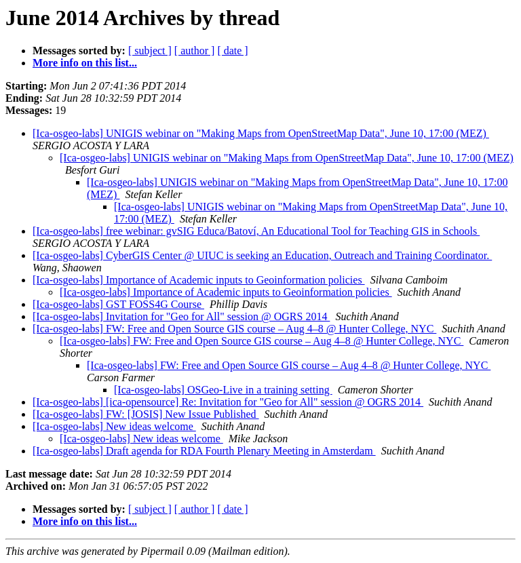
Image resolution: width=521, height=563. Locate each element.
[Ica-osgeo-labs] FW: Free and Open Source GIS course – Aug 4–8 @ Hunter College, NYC (234, 328)
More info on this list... (85, 63)
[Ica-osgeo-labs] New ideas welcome (114, 426)
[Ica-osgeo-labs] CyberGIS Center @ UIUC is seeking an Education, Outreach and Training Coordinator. (262, 255)
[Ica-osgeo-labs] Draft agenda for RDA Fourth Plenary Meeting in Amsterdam (204, 451)
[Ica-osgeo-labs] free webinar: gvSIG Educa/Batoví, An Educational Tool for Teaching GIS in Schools (256, 231)
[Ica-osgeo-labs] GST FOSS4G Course (118, 304)
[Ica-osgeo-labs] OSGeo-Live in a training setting (223, 389)
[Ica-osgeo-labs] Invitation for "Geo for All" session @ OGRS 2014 (181, 316)
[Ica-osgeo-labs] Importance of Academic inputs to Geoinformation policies (199, 280)
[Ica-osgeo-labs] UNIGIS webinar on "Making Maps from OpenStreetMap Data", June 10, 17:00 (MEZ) (261, 133)
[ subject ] (150, 50)
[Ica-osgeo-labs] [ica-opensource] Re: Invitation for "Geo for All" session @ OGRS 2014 (228, 402)
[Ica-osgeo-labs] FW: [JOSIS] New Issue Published (146, 414)
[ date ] (232, 50)
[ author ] (194, 50)
